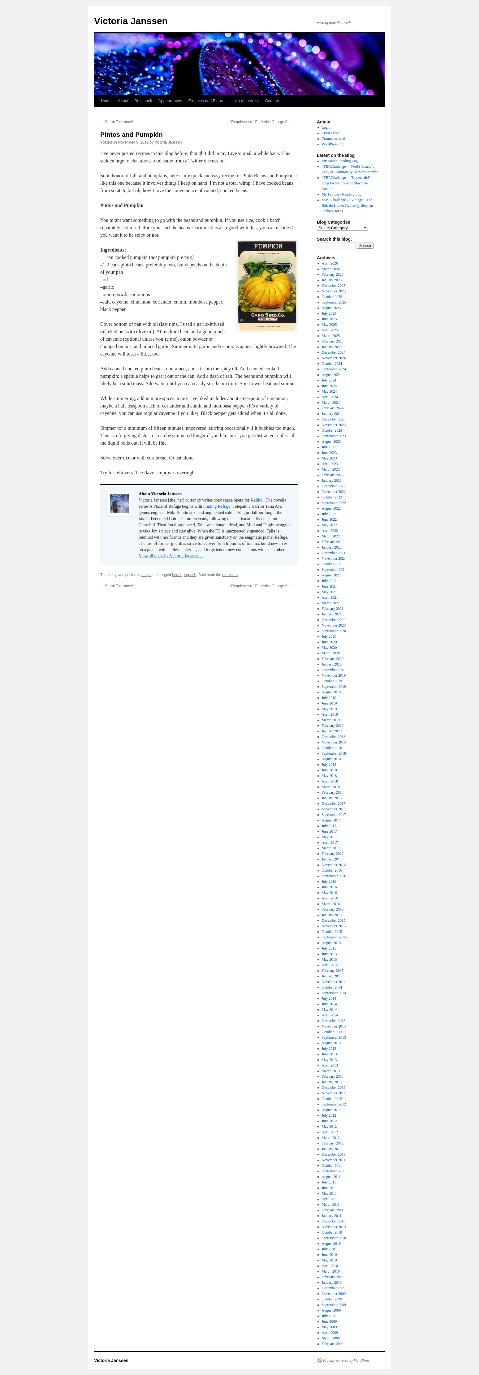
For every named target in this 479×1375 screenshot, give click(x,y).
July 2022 (329, 514)
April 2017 (330, 842)
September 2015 (334, 937)
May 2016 (329, 892)
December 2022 (333, 486)
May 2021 (329, 592)
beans (177, 575)
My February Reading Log (341, 194)
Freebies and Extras (206, 100)
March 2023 (331, 469)
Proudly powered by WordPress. (347, 1360)
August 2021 (331, 575)
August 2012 (331, 1110)
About (123, 100)
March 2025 (331, 336)
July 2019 (329, 698)
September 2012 (334, 1104)
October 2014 (332, 987)
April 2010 (330, 1266)
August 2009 (331, 1310)
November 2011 (334, 1160)
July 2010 (329, 1249)
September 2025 (334, 302)
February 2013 (332, 1076)
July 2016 (329, 881)
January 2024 (332, 414)
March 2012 (331, 1138)
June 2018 (329, 770)
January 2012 (332, 1149)
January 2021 (332, 614)
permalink (230, 575)
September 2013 (334, 1037)
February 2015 (332, 970)
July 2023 (329, 447)
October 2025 (332, 297)
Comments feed (333, 138)
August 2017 (331, 820)
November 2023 (334, 425)
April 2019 (330, 714)
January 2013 (332, 1082)
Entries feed (331, 133)
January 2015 (332, 976)
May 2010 (329, 1260)
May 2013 (329, 1060)
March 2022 (331, 536)
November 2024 (334, 358)
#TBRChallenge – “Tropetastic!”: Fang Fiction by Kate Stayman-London (347, 183)
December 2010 (333, 1221)
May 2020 (329, 647)
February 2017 (332, 853)
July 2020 (329, 636)
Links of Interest (245, 100)
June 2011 (329, 1188)
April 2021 (330, 597)
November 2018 (334, 742)
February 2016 (332, 909)
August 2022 (331, 508)
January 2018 (332, 798)
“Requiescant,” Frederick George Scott (264, 122)
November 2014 (334, 982)
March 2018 (331, 787)
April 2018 (330, 781)
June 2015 (329, 954)
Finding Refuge (217, 506)
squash (190, 575)
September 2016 (334, 876)
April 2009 (330, 1332)
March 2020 (331, 653)
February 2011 (332, 1210)
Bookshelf (143, 100)
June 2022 (329, 519)
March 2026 (331, 269)
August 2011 (331, 1177)
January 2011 (332, 1215)
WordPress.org (332, 144)
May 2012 (329, 1126)
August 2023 (331, 441)
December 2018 (333, 737)
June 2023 (329, 452)
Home (106, 100)
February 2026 (332, 274)
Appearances (170, 100)
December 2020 (333, 620)
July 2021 (329, 581)
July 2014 (329, 998)
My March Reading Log (340, 161)
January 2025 (332, 347)
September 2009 (334, 1305)
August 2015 (331, 943)
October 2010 (332, 1232)
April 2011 (330, 1199)
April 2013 (330, 1065)
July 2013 (329, 1048)
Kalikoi (257, 500)
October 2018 (332, 748)
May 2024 (329, 391)
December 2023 (333, 419)
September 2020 (334, 631)
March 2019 (331, 720)
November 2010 (334, 1227)
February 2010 (332, 1277)
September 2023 (334, 436)
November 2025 (334, 291)
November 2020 (334, 625)
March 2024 (331, 402)
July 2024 (329, 380)
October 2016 (332, 870)
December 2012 (333, 1087)
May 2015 (329, 959)
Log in (327, 127)
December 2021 (333, 553)
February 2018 (332, 792)
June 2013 (329, 1054)
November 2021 (334, 558)
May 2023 (329, 458)
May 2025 (329, 324)
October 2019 (332, 681)
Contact (272, 100)
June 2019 (329, 703)
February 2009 (332, 1344)
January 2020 (332, 664)
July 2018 (329, 764)
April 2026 (330, 263)
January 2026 (332, 280)
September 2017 (334, 814)
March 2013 (331, 1071)
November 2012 (334, 1093)
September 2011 (334, 1171)
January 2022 (332, 547)
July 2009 (329, 1316)
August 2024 (331, 375)
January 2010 (332, 1282)
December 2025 (333, 285)
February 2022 (332, 542)
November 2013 (334, 1026)
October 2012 (332, 1099)
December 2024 (333, 352)
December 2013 (333, 1021)
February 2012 (332, 1143)
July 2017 (329, 826)
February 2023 (332, 475)
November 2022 (334, 491)
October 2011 (332, 1165)
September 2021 (334, 569)
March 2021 (331, 603)
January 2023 (332, 480)
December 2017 (333, 803)
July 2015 (329, 948)
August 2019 (331, 692)
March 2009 (331, 1338)
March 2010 (331, 1271)
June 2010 (329, 1254)
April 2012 (330, 1132)
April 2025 (330, 330)
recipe (146, 575)
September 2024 (334, 369)
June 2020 (329, 642)
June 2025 (329, 319)
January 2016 (332, 915)
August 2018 (331, 759)
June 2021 (329, 586)
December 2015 (333, 920)
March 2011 (331, 1204)
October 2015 (332, 931)
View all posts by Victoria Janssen (171, 556)
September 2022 (334, 503)
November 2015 (334, 926)
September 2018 (334, 753)
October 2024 (332, 363)
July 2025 (329, 313)
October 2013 (332, 1032)
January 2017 (332, 859)
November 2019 (334, 675)
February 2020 (332, 659)
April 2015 (330, 965)
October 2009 (332, 1299)
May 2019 (329, 709)
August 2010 (331, 1243)
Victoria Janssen (131, 21)
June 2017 (329, 831)
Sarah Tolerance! (116, 122)
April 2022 (330, 530)
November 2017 (334, 809)
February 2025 (332, 341)
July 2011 (329, 1182)
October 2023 (332, 430)
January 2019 (332, 731)
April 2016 (330, 898)
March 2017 (331, 848)
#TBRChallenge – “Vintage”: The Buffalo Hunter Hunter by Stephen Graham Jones (347, 205)
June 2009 (329, 1321)
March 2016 (331, 904)
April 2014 (330, 1015)
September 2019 (334, 686)
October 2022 (332, 497)
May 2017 (329, 837)
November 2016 (334, 865)
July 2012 (329, 1115)
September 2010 (334, 1238)
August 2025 (331, 308)
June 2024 (329, 386)
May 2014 (329, 1009)
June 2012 (329, 1121)
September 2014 (334, 993)
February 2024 (332, 408)
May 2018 (329, 776)
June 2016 (329, 887)
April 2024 (330, 397)
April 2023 (330, 464)
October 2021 (332, 564)
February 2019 (332, 725)
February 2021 (332, 608)
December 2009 (333, 1288)
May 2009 (329, 1327)
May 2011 (329, 1193)
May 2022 (329, 525)
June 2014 (329, 1004)
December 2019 (333, 670)
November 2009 (334, 1293)
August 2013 (331, 1043)
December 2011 (333, 1154)
